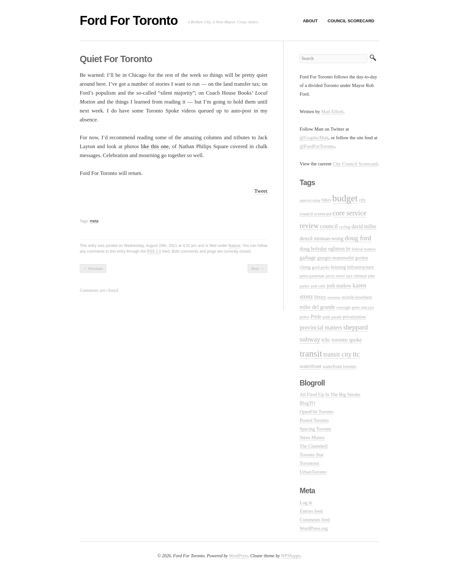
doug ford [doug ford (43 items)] (358, 238)
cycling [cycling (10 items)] (344, 227)
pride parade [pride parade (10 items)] (332, 317)
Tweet (260, 191)
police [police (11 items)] (305, 317)
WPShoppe (290, 555)
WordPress (238, 555)
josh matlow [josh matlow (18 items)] (339, 285)
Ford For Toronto (129, 20)
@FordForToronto (317, 146)
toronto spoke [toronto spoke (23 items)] (347, 340)
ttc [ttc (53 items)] (356, 354)
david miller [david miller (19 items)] (364, 226)
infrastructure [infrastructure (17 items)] (360, 267)
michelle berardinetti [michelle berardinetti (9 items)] (357, 297)
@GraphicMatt (314, 137)
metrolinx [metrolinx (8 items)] (333, 297)
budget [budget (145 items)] (345, 198)
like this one (155, 146)
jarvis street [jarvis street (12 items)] (335, 275)
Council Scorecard (351, 20)
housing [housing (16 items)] (338, 267)
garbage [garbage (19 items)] (308, 257)
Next (257, 268)
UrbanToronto (313, 471)
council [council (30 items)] (329, 226)
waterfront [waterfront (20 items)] (310, 366)
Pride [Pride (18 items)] (316, 316)
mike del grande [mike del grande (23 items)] (317, 307)
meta (94, 221)
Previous (93, 268)
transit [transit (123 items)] (311, 353)
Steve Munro (312, 437)
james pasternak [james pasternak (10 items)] (312, 276)
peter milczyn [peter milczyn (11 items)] (363, 307)
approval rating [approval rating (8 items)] (310, 200)
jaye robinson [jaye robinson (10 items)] (356, 276)
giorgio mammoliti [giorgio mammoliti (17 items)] (335, 257)
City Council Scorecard (355, 163)
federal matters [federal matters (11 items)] (364, 249)
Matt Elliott (332, 111)
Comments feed (315, 519)
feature (234, 245)
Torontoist (309, 463)
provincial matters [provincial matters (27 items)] (321, 327)
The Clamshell (314, 446)
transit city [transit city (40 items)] (337, 354)
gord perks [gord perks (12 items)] (321, 267)
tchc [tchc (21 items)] (326, 340)
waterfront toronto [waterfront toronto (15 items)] (339, 366)
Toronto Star (312, 454)
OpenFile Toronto (317, 411)
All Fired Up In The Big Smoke (330, 394)
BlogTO (307, 403)
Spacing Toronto (315, 428)
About (310, 20)
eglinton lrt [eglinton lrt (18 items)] (339, 248)
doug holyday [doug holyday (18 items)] (313, 248)
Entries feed (311, 511)
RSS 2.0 (154, 251)
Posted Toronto (314, 420)
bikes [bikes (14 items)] (326, 199)
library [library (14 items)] (320, 296)
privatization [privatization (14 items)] (354, 316)
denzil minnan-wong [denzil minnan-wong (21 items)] (322, 238)
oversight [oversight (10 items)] (343, 307)
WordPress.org (314, 528)
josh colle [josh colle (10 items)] (318, 286)
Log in (306, 502)
